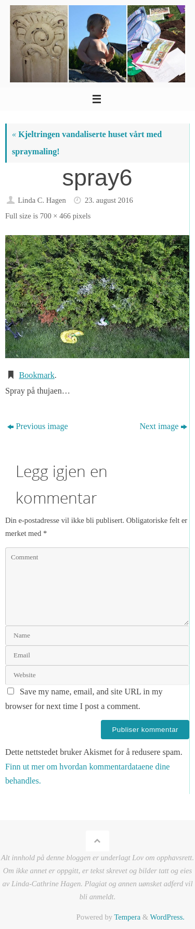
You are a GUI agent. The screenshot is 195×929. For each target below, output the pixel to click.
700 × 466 (55, 216)
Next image (163, 426)
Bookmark (36, 375)
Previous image (37, 426)
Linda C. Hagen (42, 200)
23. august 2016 (109, 200)
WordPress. (167, 917)
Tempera (127, 917)
